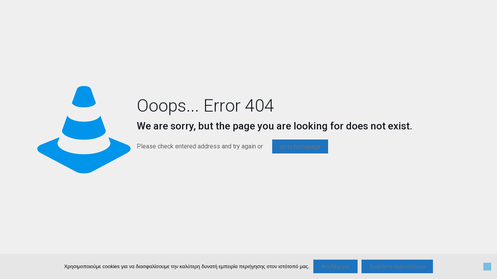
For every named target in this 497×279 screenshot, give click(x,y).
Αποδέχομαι (335, 266)
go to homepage (300, 146)
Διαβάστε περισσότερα (397, 266)
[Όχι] (487, 266)
